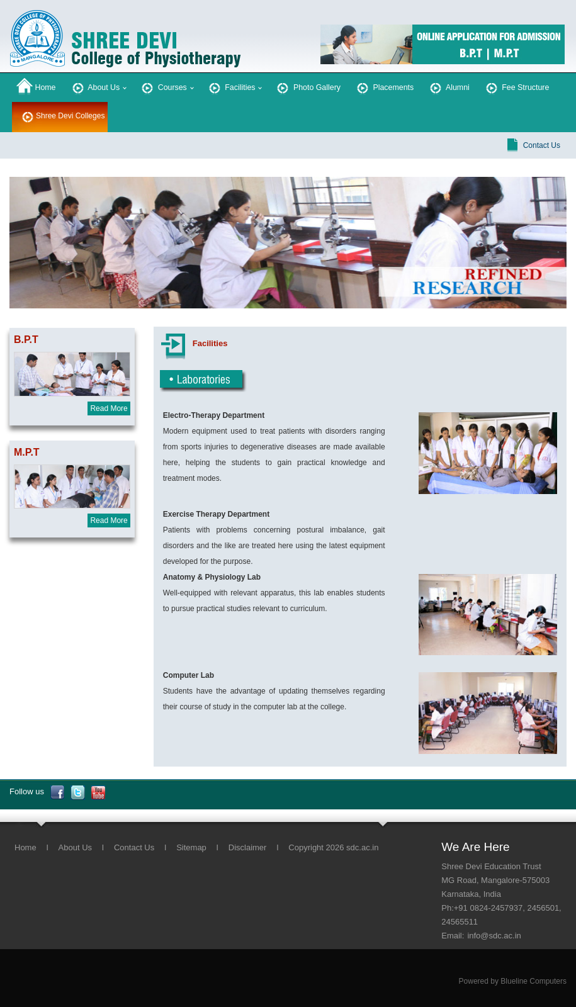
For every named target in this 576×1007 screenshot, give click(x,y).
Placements (384, 86)
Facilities (231, 86)
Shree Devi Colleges (70, 116)
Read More (108, 408)
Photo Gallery (307, 86)
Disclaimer (248, 847)
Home (36, 86)
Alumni (448, 86)
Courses (163, 86)
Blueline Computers (533, 981)
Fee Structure (516, 86)
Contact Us (541, 145)
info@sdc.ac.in (494, 935)
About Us (95, 86)
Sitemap (191, 847)
